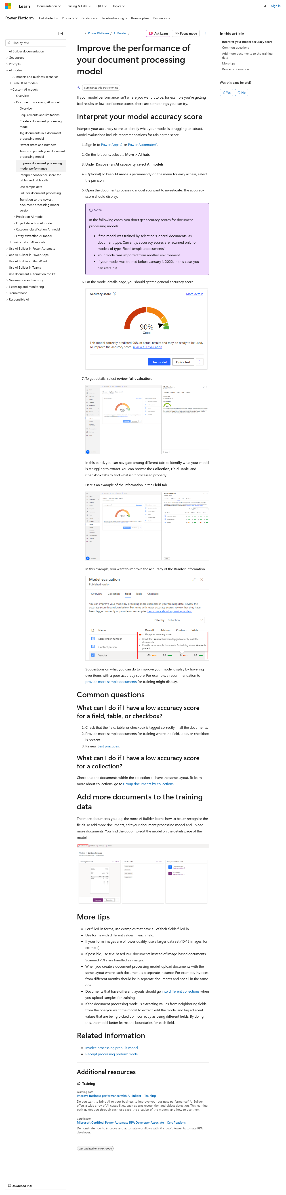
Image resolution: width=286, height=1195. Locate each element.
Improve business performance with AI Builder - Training (116, 1096)
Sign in (276, 6)
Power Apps (110, 144)
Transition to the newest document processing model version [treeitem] (39, 204)
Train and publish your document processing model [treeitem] (42, 154)
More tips (228, 63)
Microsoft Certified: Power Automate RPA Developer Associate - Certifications (131, 1122)
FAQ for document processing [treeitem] (40, 193)
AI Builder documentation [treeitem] (26, 51)
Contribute (80, 1181)
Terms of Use (163, 1181)
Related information (235, 69)
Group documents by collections (148, 783)
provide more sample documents (111, 681)
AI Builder (120, 33)
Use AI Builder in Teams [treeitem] (25, 267)
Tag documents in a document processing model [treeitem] (40, 136)
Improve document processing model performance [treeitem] (41, 166)
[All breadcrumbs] (81, 33)
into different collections (181, 991)
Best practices (108, 746)
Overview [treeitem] (22, 95)
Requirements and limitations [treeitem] (39, 115)
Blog (61, 1181)
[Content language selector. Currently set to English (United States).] (25, 1170)
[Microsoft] (8, 6)
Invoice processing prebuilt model (111, 1047)
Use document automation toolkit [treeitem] (32, 274)
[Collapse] (60, 33)
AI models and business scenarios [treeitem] (35, 77)
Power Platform (98, 33)
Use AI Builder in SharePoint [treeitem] (28, 261)
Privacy (98, 1181)
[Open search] (265, 6)
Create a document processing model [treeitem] (41, 124)
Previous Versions (41, 1181)
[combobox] (35, 42)
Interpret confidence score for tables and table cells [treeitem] (40, 178)
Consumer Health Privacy (128, 1181)
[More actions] (205, 33)
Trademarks (185, 1181)
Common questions (235, 47)
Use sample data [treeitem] (31, 187)
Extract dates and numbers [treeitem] (38, 145)
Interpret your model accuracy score (247, 41)
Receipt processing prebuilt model (112, 1054)
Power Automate (141, 144)
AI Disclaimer (14, 1181)
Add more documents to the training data (247, 55)
